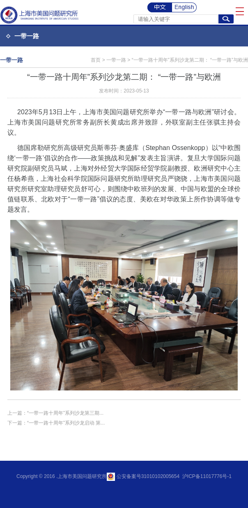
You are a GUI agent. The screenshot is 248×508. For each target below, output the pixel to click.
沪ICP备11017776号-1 (206, 476)
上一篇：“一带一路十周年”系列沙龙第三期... (55, 413)
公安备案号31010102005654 (147, 476)
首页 (96, 60)
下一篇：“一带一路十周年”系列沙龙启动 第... (56, 423)
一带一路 (26, 35)
